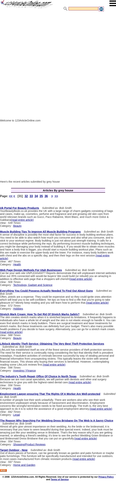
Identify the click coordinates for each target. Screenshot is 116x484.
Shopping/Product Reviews (29, 444)
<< (11, 196)
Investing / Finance (24, 370)
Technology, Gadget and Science (32, 284)
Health (17, 264)
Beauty (17, 225)
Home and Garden (24, 464)
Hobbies (18, 308)
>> (56, 196)
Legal (16, 414)
